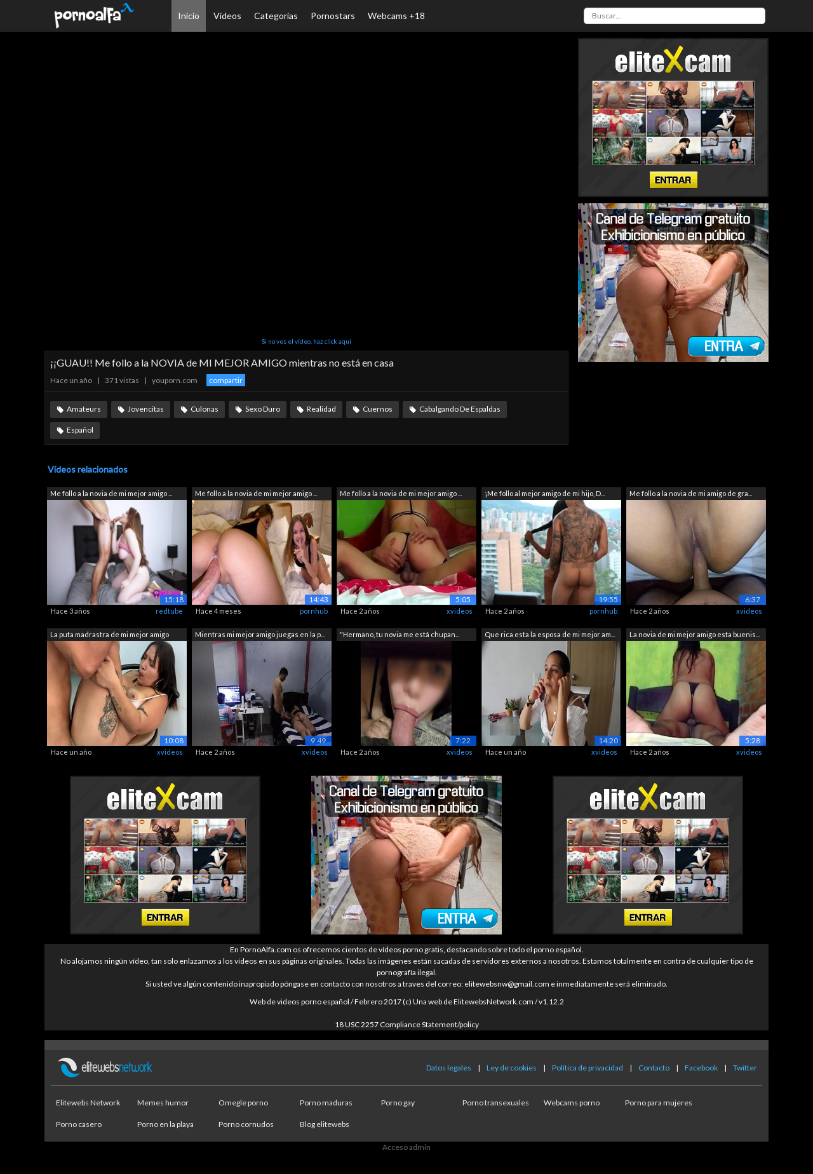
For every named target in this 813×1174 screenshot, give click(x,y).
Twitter (745, 1067)
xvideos (460, 611)
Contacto (653, 1067)
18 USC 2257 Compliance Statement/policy (407, 1024)
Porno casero (79, 1124)
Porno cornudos (246, 1124)
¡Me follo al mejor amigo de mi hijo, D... (545, 493)
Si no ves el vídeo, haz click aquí (306, 341)
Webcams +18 (396, 15)
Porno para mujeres (658, 1102)
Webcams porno (572, 1102)
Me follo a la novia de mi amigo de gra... (690, 493)
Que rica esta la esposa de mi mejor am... (550, 634)
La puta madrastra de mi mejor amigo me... (109, 635)
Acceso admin (406, 1147)
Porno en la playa (165, 1124)
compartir (226, 380)
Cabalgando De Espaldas (460, 409)
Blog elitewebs (324, 1124)
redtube (169, 611)
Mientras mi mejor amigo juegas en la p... (260, 634)
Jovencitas (146, 409)
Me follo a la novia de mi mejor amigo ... (111, 493)
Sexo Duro (262, 409)
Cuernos (378, 409)
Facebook (701, 1067)
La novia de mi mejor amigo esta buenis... (694, 634)
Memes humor (163, 1102)
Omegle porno (243, 1102)
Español (80, 430)
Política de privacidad (587, 1067)
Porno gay (398, 1102)
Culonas (204, 409)
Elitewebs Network (88, 1102)
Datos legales (448, 1067)
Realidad (321, 409)
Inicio (188, 15)
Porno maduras (326, 1102)
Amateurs (84, 409)
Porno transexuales (495, 1102)
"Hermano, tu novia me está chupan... (399, 634)
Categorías (276, 15)
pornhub (314, 611)
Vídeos (227, 15)
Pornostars (333, 15)
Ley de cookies (512, 1067)
